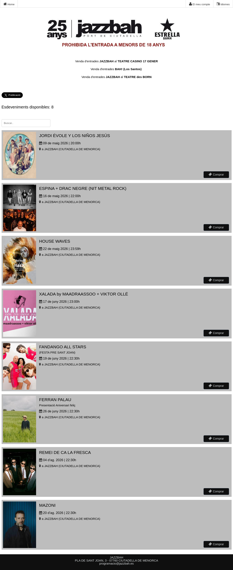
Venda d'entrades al (116, 61)
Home (9, 4)
